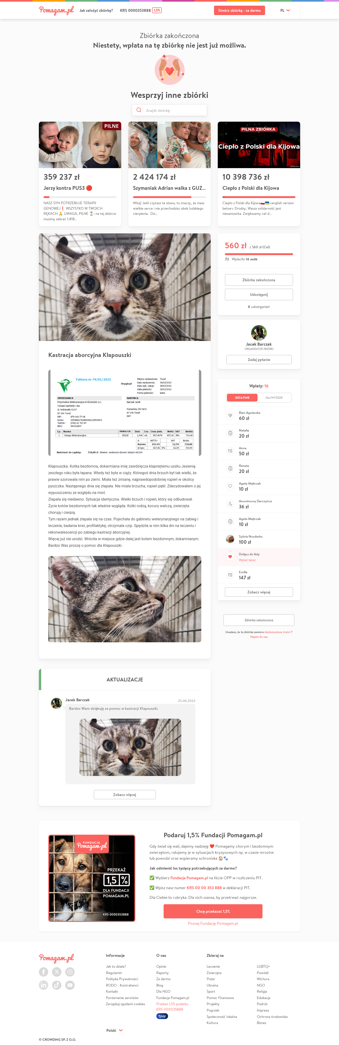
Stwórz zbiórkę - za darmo (239, 10)
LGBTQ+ (263, 966)
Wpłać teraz (247, 560)
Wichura (263, 979)
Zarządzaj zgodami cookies (125, 1004)
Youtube (70, 982)
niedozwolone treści (277, 632)
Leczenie (213, 966)
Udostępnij (259, 294)
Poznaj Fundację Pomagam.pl (213, 923)
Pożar (211, 979)
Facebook (43, 969)
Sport (211, 991)
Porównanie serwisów (122, 997)
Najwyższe (274, 397)
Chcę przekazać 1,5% (213, 911)
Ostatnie (242, 397)
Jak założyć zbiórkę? (96, 10)
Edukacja (263, 997)
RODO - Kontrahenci (122, 985)
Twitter (56, 969)
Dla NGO (163, 991)
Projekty (213, 1004)
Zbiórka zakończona (258, 279)
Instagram (70, 969)
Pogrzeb (213, 1010)
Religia (262, 991)
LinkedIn (43, 982)
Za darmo (163, 979)
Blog (159, 985)
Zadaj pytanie (259, 359)
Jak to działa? (116, 966)
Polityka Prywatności (122, 979)
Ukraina (212, 985)
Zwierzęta (214, 972)
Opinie (161, 966)
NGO (261, 985)
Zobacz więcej (124, 794)
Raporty (162, 972)
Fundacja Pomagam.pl (172, 997)
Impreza (263, 1010)
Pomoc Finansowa (220, 997)
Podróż (262, 1004)
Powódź (263, 972)
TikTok (56, 982)
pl (282, 10)
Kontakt (112, 991)
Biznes (261, 1022)
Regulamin (114, 972)
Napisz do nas (259, 637)
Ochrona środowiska (272, 1016)
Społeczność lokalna (222, 1016)
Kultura (212, 1022)
